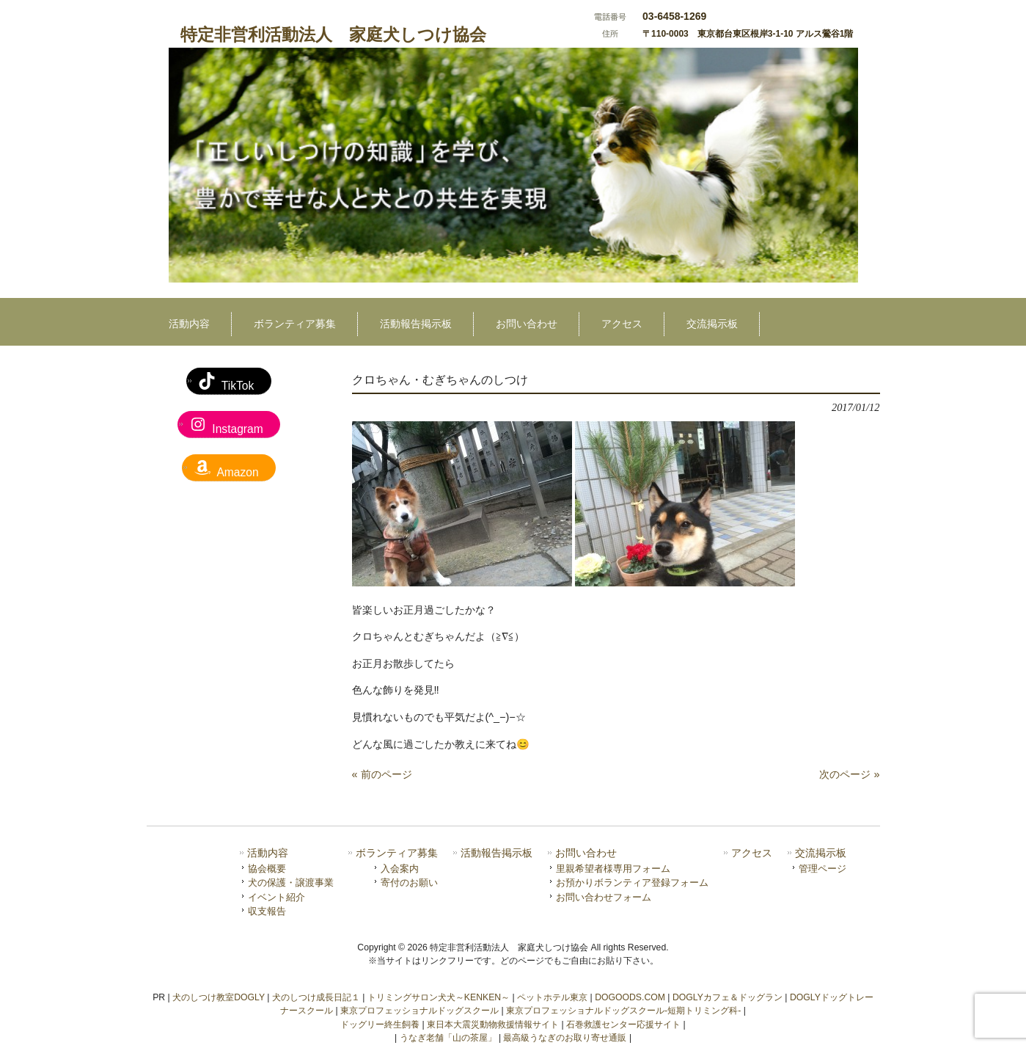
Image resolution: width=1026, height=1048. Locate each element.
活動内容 (267, 853)
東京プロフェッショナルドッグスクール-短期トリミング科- (623, 1010)
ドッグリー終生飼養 (379, 1024)
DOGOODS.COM (630, 997)
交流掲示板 (820, 853)
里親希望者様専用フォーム (613, 868)
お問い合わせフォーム (603, 897)
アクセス (751, 853)
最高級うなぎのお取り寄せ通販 (564, 1038)
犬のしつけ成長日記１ (316, 997)
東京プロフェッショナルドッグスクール (419, 1010)
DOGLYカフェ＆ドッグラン (728, 997)
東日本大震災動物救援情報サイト (493, 1024)
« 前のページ (382, 774)
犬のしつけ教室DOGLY (218, 997)
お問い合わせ (586, 853)
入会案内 (400, 868)
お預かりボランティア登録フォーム (632, 882)
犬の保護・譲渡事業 (291, 882)
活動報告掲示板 (496, 853)
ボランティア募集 (397, 853)
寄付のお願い (409, 882)
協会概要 (267, 868)
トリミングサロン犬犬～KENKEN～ (438, 997)
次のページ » (849, 774)
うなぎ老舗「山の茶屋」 (448, 1038)
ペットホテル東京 (552, 997)
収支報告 (267, 911)
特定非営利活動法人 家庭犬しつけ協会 (333, 34)
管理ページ (822, 868)
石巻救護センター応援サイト (623, 1024)
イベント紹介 (276, 897)
